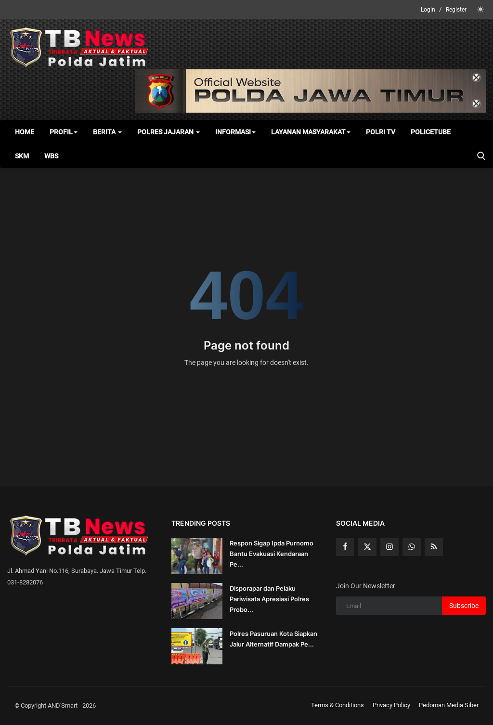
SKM (22, 156)
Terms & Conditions (337, 705)
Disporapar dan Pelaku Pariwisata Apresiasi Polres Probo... (269, 598)
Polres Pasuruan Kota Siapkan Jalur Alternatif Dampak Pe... (273, 639)
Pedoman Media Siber (449, 705)
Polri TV (380, 132)
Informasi (235, 132)
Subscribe (464, 605)
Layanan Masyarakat (310, 132)
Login (428, 9)
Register (456, 9)
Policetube (431, 132)
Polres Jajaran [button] (168, 132)
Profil (64, 132)
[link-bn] (310, 91)
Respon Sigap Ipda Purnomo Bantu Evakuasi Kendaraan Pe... (271, 553)
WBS (51, 156)
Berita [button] (107, 132)
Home (24, 132)
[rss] (434, 547)
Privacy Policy (391, 705)
